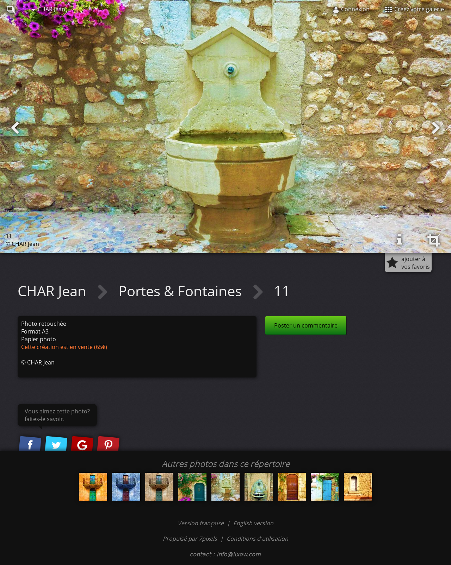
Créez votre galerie (414, 9)
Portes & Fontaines (181, 290)
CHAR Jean (48, 9)
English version (253, 523)
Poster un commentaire (306, 325)
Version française (201, 523)
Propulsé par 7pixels (190, 538)
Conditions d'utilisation (257, 538)
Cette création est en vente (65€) (64, 347)
